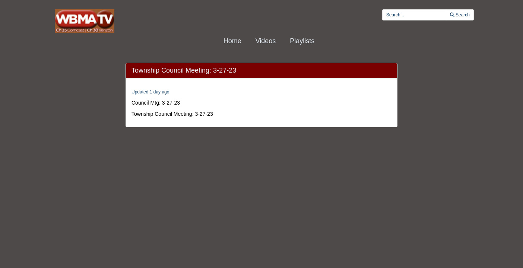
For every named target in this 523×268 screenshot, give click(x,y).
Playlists (302, 41)
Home (232, 41)
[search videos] (414, 14)
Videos (266, 41)
